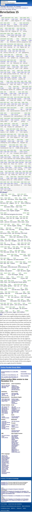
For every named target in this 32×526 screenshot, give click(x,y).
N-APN (17, 146)
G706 (12, 54)
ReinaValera (14, 431)
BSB (2, 387)
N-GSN (21, 45)
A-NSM (8, 104)
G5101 (19, 92)
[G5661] (21, 246)
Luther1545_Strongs (6, 422)
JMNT (15, 394)
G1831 (11, 129)
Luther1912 (4, 423)
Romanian (4, 472)
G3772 (28, 17)
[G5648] (14, 269)
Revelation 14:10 (12, 499)
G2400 (15, 118)
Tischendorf (14, 408)
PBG (7, 469)
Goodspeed (14, 446)
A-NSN (5, 151)
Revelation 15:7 (4, 484)
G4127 (1, 28)
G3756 (23, 92)
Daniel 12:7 (19, 500)
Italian (7, 465)
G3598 (26, 86)
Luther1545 (4, 421)
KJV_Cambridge (15, 435)
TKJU (6, 401)
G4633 (8, 123)
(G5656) (27, 150)
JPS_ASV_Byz (15, 443)
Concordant (14, 388)
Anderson (14, 442)
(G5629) (28, 176)
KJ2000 (5, 400)
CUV (3, 435)
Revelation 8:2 (11, 491)
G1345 (5, 113)
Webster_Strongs (5, 408)
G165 (1, 166)
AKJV (5, 386)
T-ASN (25, 98)
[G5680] (2, 246)
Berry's (13, 508)
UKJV (8, 400)
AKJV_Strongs (5, 412)
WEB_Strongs (4, 411)
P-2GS (15, 82)
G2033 (21, 23)
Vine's (24, 508)
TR (14, 6)
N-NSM (12, 35)
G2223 (21, 145)
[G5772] (21, 209)
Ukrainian (8, 472)
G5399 (1, 97)
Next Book (14, 9)
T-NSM (8, 35)
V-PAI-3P (25, 67)
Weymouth (14, 393)
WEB (3, 386)
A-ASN (12, 19)
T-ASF (11, 61)
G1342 (10, 86)
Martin (17, 424)
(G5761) (4, 60)
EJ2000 (13, 452)
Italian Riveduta (5, 466)
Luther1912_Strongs (6, 424)
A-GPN (15, 151)
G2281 (11, 38)
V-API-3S (2, 35)
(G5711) (22, 176)
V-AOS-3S (2, 98)
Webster (13, 439)
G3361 (26, 92)
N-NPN (11, 82)
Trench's (19, 508)
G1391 (12, 171)
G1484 (26, 102)
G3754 (18, 28)
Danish (3, 460)
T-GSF (1, 51)
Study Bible (3, 6)
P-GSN (9, 51)
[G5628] (29, 262)
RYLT (15, 451)
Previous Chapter (11, 8)
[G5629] (7, 307)
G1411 (1, 176)
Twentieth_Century (15, 444)
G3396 (23, 38)
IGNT (3, 395)
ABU (16, 441)
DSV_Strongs (16, 421)
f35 (18, 411)
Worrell (13, 445)
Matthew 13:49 (4, 493)
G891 (11, 182)
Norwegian (4, 471)
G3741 (12, 102)
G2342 (21, 44)
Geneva (15, 401)
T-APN (13, 146)
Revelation (18, 6)
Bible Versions (10, 6)
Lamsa (13, 417)
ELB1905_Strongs (5, 428)
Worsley (16, 437)
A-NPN (20, 77)
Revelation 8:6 (18, 491)
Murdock (17, 416)
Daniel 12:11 (25, 500)
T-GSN (18, 45)
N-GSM (19, 35)
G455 (22, 118)
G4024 (1, 145)
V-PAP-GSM (21, 162)
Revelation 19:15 (7, 500)
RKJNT (3, 401)
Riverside (13, 447)
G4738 (17, 145)
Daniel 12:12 (4, 501)
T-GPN (11, 151)
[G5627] (10, 194)
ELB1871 (3, 425)
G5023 (1, 118)
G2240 (1, 107)
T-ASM (4, 183)
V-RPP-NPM (3, 146)
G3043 (9, 139)
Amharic (6, 456)
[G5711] (29, 303)
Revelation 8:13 (4, 495)
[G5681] (2, 205)
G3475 (8, 70)
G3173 (1, 23)
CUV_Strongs (7, 435)
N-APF (1, 29)
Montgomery (14, 448)
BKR (6, 459)
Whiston (16, 436)
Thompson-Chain (5, 508)
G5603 (5, 70)
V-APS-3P (16, 183)
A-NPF (10, 88)
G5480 (23, 49)
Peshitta (16, 417)
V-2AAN (26, 178)
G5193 (17, 38)
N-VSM (18, 82)
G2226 (21, 150)
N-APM (15, 24)
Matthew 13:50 (11, 493)
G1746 (1, 139)
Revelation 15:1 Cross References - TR (9, 374)
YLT (4, 385)
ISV (12, 395)
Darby (17, 386)
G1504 (5, 49)
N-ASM (8, 183)
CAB (16, 452)
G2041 (11, 81)
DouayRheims (14, 403)
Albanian (3, 455)
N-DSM (28, 19)
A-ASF (17, 40)
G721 (8, 76)
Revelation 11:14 (12, 495)
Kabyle (7, 467)
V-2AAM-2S (16, 120)
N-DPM (9, 157)
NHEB (13, 451)
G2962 (18, 81)
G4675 (15, 81)
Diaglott (13, 385)
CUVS (3, 436)
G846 (24, 28)
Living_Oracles (15, 440)
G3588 (24, 17)
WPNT (18, 452)
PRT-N (23, 93)
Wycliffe (13, 399)
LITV (18, 388)
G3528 (8, 44)
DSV (12, 421)
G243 (12, 17)
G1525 (25, 176)
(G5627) (9, 17)
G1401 (13, 70)
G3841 (1, 86)
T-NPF (23, 88)
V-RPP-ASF (24, 40)
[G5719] (16, 228)
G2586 (1, 171)
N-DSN (30, 40)
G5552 (25, 145)
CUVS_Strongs (5, 437)
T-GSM (16, 35)
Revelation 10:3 (25, 491)
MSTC (3, 399)
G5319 (15, 113)
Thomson (17, 438)
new (8, 406)
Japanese (4, 467)
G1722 (21, 17)
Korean (3, 468)
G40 (14, 92)
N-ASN (16, 19)
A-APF (13, 29)
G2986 (21, 139)
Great (13, 401)
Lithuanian (4, 469)
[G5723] (29, 198)
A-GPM (14, 93)
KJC (2, 400)
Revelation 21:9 (13, 492)
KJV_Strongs (3, 192)
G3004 (13, 76)
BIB (7, 395)
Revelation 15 (25, 8)
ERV (1, 314)
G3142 (16, 123)
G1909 (8, 60)
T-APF (9, 29)
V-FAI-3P (2, 109)
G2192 (24, 23)
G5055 (1, 33)
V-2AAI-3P (12, 130)
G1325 (24, 150)
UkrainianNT (4, 473)
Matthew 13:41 (20, 492)
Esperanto (7, 460)
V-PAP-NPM (14, 77)
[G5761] (2, 224)
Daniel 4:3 (16, 489)
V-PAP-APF (28, 157)
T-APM (5, 45)
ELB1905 (3, 427)
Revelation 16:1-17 (5, 492)
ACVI (5, 395)
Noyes (17, 442)
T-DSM (24, 19)
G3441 (8, 102)
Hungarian (4, 464)
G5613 (8, 38)
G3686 (20, 54)
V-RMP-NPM (3, 141)
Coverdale (14, 400)
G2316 (19, 33)
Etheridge (13, 416)
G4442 (30, 38)
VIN (14, 395)
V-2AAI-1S (7, 19)
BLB (17, 389)
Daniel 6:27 (21, 489)
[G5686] (27, 310)
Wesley (13, 437)
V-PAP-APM (25, 24)
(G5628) (18, 118)
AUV (12, 394)
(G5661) (21, 97)
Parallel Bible (23, 371)
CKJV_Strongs (5, 413)
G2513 (12, 139)
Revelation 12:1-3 (5, 489)
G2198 (20, 160)
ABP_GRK (14, 406)
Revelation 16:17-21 (20, 495)
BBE (17, 393)
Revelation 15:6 (4, 491)
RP (12, 411)
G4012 (10, 145)
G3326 (29, 113)
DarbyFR (13, 424)
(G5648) (25, 118)
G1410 (19, 176)
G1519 (26, 160)
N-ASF (11, 40)
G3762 (15, 176)
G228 (17, 86)
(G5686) (18, 182)
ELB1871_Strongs (5, 426)
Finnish (7, 461)
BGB (18, 412)
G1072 (19, 166)
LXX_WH (18, 407)
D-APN (1, 120)
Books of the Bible (25, 375)
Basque (3, 458)
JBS (18, 431)
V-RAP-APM (2, 61)
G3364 (25, 243)
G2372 (12, 33)
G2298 (8, 23)
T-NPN (8, 82)
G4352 (11, 107)
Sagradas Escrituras (16, 430)
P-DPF (24, 29)
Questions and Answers (15, 504)
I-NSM (19, 93)
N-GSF (5, 51)
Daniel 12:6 (14, 500)
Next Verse (2, 9)
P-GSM (8, 178)
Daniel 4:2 (11, 489)
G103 (25, 65)
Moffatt (16, 445)
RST (6, 455)
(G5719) (27, 65)
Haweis (13, 438)
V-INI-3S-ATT (21, 178)
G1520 (5, 150)
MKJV (6, 399)
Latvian (6, 468)
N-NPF (26, 88)
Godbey (18, 387)
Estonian (3, 461)
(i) (2, 15)
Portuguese (4, 470)
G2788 (8, 65)
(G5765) (4, 139)
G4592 (16, 17)
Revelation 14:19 (19, 499)
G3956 (19, 102)
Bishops (13, 402)
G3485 (1, 123)
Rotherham (14, 387)
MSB (5, 387)
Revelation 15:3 (4, 483)
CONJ (2, 19)
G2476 (1, 60)
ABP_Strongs (4, 406)
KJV (2, 385)
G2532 (2, 17)
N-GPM (10, 167)
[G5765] (18, 277)
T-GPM (11, 93)
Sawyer (13, 441)
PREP (21, 19)
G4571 (8, 97)
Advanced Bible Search (26, 373)
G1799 (22, 107)
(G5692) (5, 107)
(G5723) (27, 23)
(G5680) (5, 97)
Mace (13, 436)
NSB (18, 394)
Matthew (18, 400)
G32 (14, 23)
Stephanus (14, 407)
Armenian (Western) (6, 457)
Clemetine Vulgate (5, 417)
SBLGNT (15, 411)
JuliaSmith (14, 386)
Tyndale (16, 399)
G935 (5, 92)
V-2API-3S (23, 120)
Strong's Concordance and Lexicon (11, 506)
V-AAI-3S (25, 151)
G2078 (13, 28)
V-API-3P (16, 114)
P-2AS (8, 98)
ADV (8, 40)
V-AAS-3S (19, 98)
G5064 (15, 150)
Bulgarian (7, 458)
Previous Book (3, 8)
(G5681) (4, 33)
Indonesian (4, 465)
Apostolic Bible (5, 510)
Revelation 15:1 (4, 482)
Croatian (3, 459)
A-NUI (21, 24)
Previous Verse (18, 8)
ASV (9, 385)
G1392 (18, 97)
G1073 (27, 155)
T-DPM (1, 157)
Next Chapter (8, 9)
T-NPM (17, 130)
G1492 (6, 17)
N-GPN (21, 151)
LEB (7, 386)
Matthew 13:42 (27, 492)
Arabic (3, 456)
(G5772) (26, 38)
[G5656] (9, 288)
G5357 (17, 155)
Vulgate (3, 416)
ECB (12, 389)
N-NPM (25, 130)
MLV (19, 389)
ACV (15, 389)
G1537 (15, 44)
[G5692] (8, 254)
